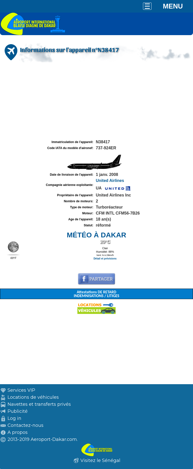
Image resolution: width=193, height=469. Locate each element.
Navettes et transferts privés (39, 404)
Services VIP (21, 390)
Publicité (18, 411)
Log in (14, 418)
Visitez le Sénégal (100, 460)
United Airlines (110, 180)
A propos (18, 432)
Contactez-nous (25, 425)
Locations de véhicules (33, 397)
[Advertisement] (96, 101)
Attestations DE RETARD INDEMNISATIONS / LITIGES (96, 294)
